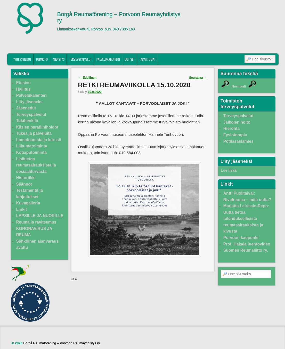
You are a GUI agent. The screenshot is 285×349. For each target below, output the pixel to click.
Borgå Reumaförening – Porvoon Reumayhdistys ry (119, 17)
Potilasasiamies (238, 141)
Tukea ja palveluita (34, 133)
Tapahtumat (147, 59)
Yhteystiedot (22, 59)
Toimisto (42, 59)
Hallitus (23, 89)
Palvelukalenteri (108, 59)
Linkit (21, 209)
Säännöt (24, 184)
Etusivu (23, 83)
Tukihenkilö (27, 120)
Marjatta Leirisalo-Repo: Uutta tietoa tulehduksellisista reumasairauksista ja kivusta (246, 218)
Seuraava (198, 78)
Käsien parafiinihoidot (37, 127)
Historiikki (26, 178)
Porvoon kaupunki (240, 237)
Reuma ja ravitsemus (36, 222)
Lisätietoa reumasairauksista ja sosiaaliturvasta (36, 165)
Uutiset (130, 59)
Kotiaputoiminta (31, 152)
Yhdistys (58, 59)
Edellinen (87, 78)
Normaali (239, 86)
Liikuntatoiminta (31, 146)
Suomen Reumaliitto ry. (245, 250)
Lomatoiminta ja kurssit (38, 140)
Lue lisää (229, 170)
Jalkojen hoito (236, 122)
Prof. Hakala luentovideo (246, 244)
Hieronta (231, 128)
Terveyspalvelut (80, 59)
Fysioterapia (235, 135)
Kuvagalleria (28, 203)
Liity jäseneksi (30, 102)
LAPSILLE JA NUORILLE (39, 215)
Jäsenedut (26, 108)
